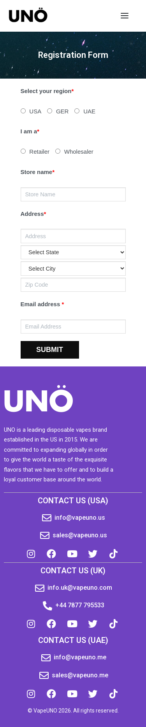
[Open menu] (124, 16)
